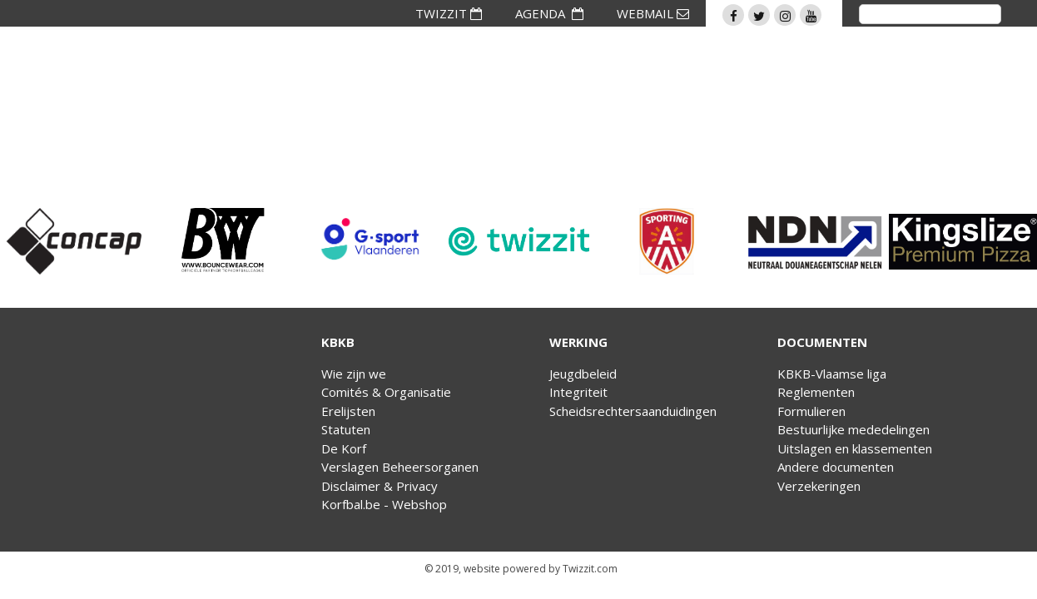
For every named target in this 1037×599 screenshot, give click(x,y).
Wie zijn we (353, 373)
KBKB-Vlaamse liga (831, 373)
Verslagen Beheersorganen (400, 466)
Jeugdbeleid (583, 373)
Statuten (345, 429)
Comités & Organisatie (386, 392)
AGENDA (549, 13)
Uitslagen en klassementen (854, 448)
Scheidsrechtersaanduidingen (633, 411)
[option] (74, 241)
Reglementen (816, 392)
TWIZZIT (448, 13)
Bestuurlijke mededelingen (853, 429)
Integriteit (578, 392)
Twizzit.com (590, 569)
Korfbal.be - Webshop (384, 504)
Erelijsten (348, 411)
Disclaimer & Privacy (379, 486)
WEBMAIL (653, 13)
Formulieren (811, 411)
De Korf (343, 448)
